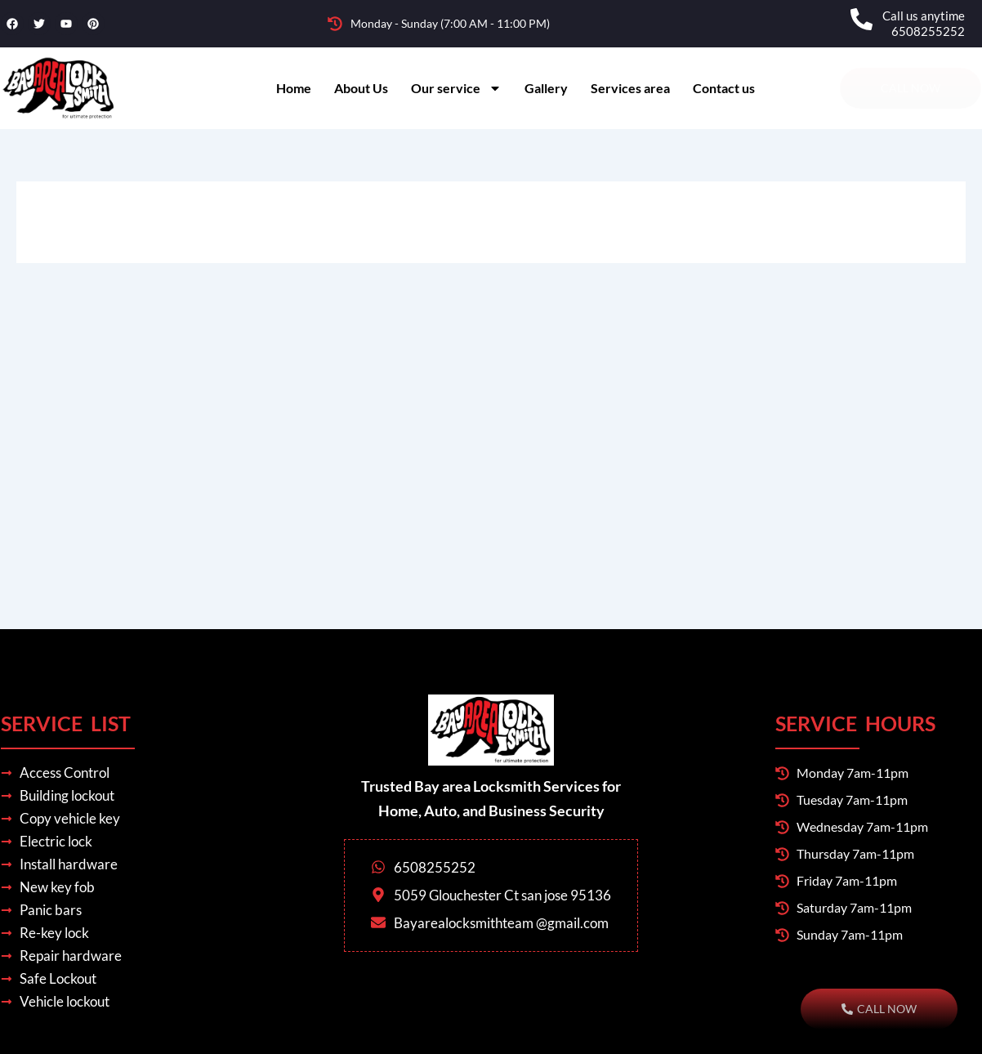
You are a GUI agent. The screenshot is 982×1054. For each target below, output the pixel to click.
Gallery (546, 88)
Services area (630, 88)
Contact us (724, 88)
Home (293, 88)
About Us (361, 88)
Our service (456, 88)
